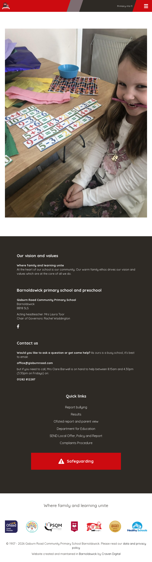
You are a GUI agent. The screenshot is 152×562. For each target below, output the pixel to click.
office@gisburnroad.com (35, 363)
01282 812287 (26, 379)
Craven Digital (111, 554)
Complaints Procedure (76, 443)
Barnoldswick (88, 554)
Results (76, 414)
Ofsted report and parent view (76, 421)
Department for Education (76, 429)
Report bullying (76, 407)
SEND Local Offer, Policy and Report (76, 436)
